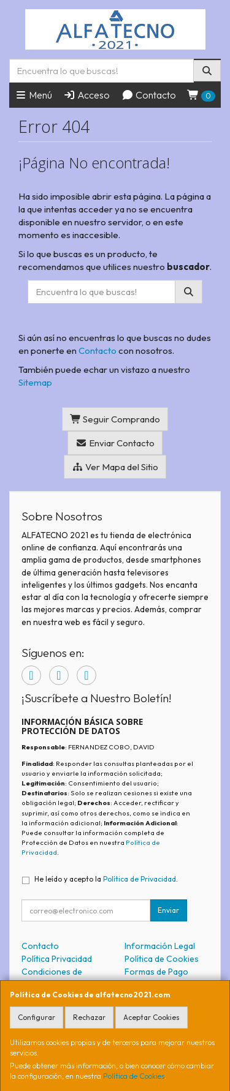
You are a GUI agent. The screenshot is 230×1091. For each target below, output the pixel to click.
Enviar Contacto (115, 443)
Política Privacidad (56, 958)
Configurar (36, 1017)
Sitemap (35, 382)
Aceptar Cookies (151, 1017)
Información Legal (160, 945)
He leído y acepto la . (106, 878)
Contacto (148, 95)
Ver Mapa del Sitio (115, 467)
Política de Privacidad (139, 878)
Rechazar (89, 1017)
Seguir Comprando (115, 419)
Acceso (86, 95)
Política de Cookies (133, 1076)
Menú (33, 95)
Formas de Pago (156, 971)
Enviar (168, 910)
